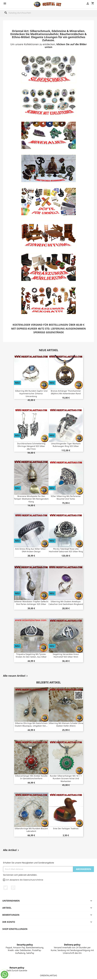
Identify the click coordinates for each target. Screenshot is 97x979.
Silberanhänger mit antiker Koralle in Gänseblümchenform (31, 777)
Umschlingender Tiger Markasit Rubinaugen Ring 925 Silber (66, 445)
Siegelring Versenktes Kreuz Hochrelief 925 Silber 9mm (66, 655)
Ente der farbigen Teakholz (66, 828)
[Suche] (48, 13)
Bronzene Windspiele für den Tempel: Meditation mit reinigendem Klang (31, 499)
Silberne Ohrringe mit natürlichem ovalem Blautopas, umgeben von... (31, 724)
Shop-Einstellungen (14, 929)
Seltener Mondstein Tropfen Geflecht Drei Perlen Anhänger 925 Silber (31, 603)
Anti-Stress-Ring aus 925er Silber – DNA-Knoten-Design (31, 550)
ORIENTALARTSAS (48, 975)
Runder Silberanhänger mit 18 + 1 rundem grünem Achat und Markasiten (66, 778)
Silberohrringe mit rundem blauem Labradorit (31, 830)
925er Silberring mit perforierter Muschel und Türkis (66, 497)
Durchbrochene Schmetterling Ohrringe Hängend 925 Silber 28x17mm (31, 446)
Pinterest (13, 887)
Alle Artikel (11, 850)
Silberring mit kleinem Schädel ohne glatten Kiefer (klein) (66, 724)
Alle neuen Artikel (16, 676)
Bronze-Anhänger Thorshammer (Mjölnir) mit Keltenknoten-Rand (66, 392)
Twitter (5, 887)
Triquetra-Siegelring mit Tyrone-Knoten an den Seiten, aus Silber (31, 655)
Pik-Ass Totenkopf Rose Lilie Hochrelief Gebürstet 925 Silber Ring (66, 550)
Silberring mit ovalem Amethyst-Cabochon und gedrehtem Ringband (66, 603)
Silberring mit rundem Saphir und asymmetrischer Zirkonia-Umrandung (31, 394)
